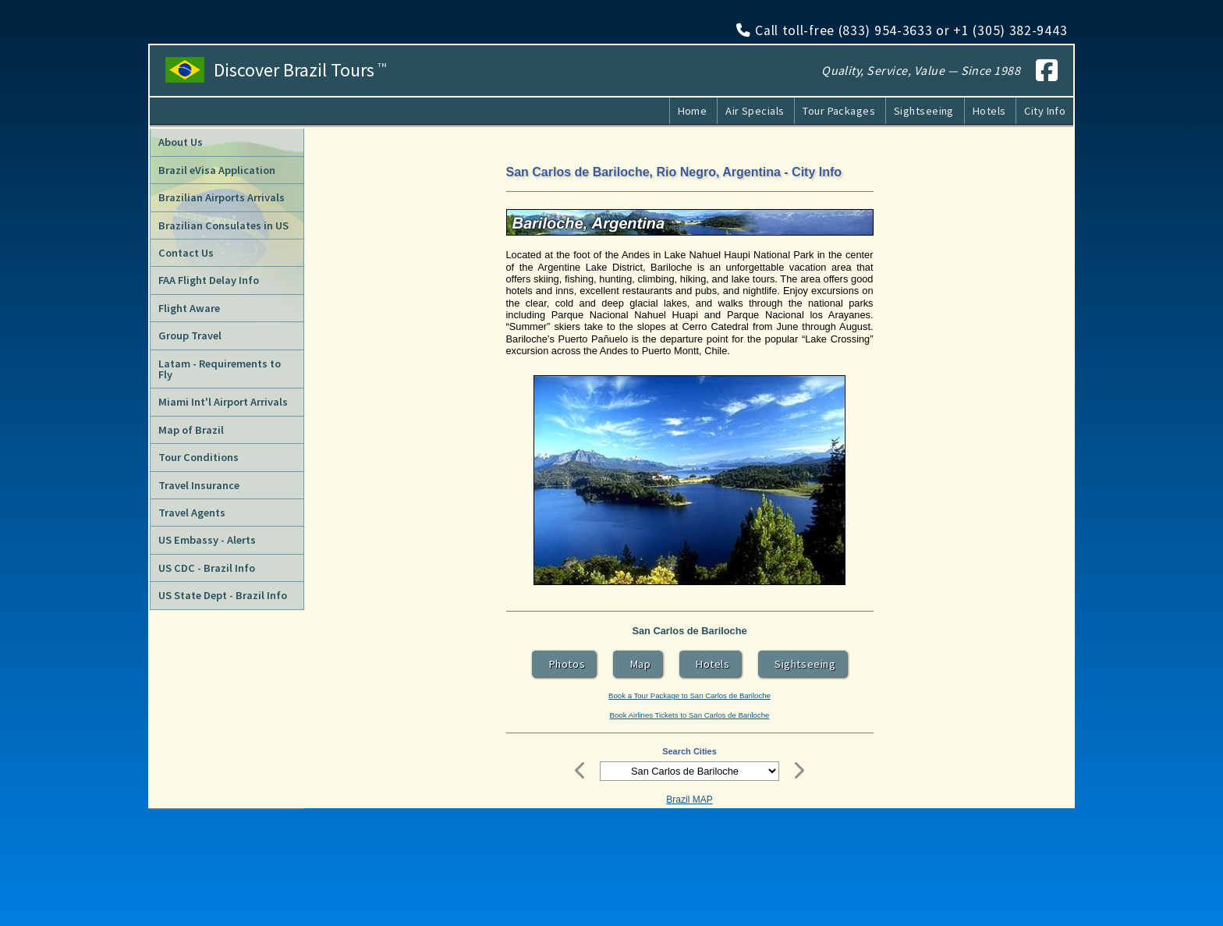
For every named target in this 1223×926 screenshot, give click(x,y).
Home (692, 111)
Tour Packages (839, 111)
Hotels (989, 111)
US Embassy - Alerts (207, 540)
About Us (180, 142)
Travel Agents (191, 513)
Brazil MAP (689, 799)
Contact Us (186, 253)
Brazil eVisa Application (216, 170)
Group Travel (190, 335)
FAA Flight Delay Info (208, 280)
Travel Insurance (198, 485)
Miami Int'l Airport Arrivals (223, 402)
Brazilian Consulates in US (223, 225)
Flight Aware (189, 308)
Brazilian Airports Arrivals (221, 197)
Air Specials (754, 111)
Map (638, 664)
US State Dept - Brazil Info (222, 595)
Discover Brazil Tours (301, 70)
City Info (1044, 111)
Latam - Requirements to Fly (219, 369)
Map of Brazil (191, 430)
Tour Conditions (198, 457)
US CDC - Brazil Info (206, 568)
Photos (564, 664)
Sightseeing (924, 111)
